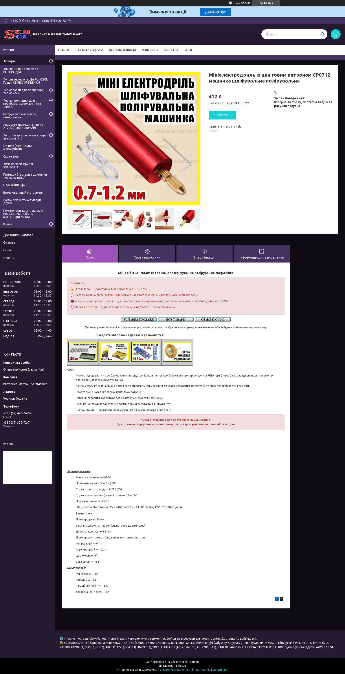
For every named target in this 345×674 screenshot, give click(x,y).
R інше (7, 224)
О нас (189, 49)
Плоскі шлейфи (14, 185)
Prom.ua (194, 661)
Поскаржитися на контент (175, 669)
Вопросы (148, 49)
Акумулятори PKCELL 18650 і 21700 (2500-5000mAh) (23, 126)
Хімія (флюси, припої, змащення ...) (18, 165)
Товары (9, 61)
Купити (223, 115)
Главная (64, 49)
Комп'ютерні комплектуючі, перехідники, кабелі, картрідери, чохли (23, 214)
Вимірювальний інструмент (23, 192)
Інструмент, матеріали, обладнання (20, 115)
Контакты (171, 49)
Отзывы (9, 242)
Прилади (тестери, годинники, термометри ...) (25, 176)
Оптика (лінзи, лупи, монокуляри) (17, 147)
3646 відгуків (242, 3)
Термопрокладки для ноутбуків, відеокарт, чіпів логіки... (22, 103)
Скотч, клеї (11, 156)
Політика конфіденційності (211, 669)
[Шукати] (322, 34)
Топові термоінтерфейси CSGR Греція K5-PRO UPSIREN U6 (25, 81)
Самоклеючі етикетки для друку (22, 201)
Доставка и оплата (122, 49)
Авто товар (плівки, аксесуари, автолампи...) (25, 137)
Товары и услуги (88, 49)
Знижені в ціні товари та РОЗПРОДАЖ (20, 70)
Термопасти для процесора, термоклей (23, 91)
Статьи (9, 258)
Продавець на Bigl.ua (172, 665)
